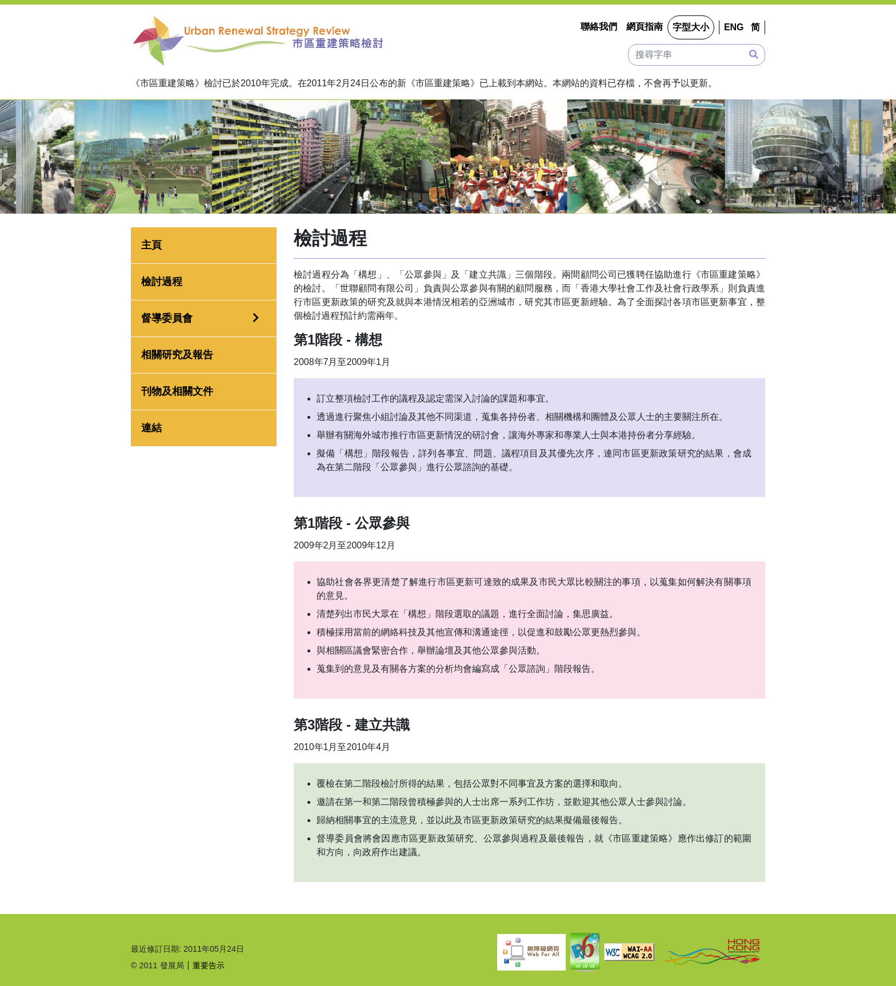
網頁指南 (644, 26)
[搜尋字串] (696, 55)
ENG (734, 27)
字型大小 (691, 27)
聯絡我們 (599, 26)
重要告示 (209, 965)
